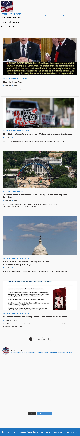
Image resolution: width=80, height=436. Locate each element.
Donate (67, 15)
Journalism (6, 78)
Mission (42, 15)
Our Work (50, 15)
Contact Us (75, 15)
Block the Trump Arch (12, 82)
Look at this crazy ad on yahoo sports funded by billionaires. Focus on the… (36, 316)
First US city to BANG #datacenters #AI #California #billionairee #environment (38, 134)
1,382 (43, 338)
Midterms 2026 (59, 15)
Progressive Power (11, 13)
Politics (13, 78)
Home (36, 15)
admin (15, 85)
